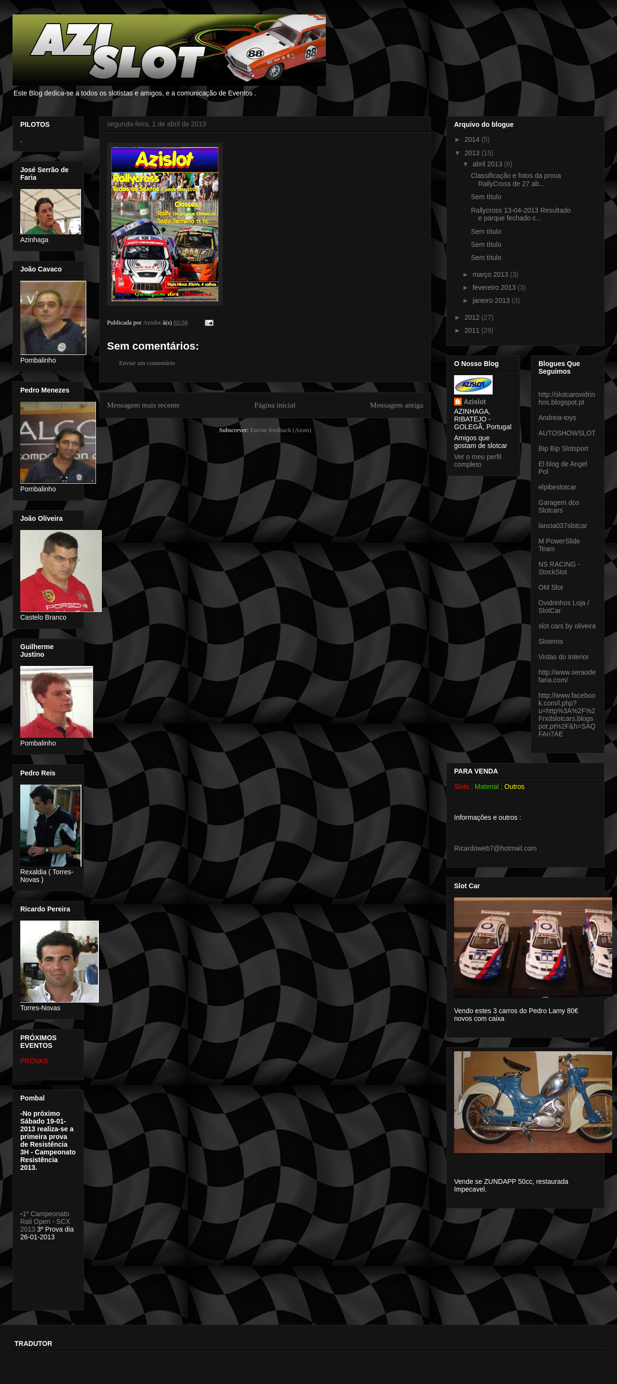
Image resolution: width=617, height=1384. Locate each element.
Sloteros (550, 641)
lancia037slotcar (562, 525)
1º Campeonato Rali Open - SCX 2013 (45, 1221)
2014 (473, 139)
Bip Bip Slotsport (563, 448)
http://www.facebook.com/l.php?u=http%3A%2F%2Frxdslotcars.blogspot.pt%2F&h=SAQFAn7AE (567, 715)
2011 (473, 330)
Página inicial (274, 405)
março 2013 (491, 274)
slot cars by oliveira (567, 626)
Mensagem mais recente (143, 405)
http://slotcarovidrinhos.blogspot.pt (566, 398)
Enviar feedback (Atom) (280, 430)
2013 (473, 153)
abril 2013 (488, 164)
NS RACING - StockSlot (559, 568)
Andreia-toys (557, 417)
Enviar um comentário (147, 362)
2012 (473, 317)
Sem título (486, 197)
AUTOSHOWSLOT (567, 433)
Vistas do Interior (563, 657)
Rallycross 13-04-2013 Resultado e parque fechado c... (521, 214)
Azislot (475, 402)
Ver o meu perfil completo (477, 460)
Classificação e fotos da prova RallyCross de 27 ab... (516, 180)
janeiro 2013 (491, 300)
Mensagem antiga (396, 405)
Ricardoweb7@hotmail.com (495, 848)
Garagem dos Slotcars (558, 506)
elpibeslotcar (557, 487)
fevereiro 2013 (494, 287)
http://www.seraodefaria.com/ (567, 676)
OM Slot (550, 587)
